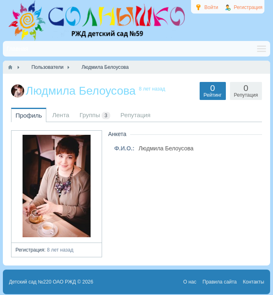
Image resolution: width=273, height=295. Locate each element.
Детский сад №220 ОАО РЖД (42, 282)
